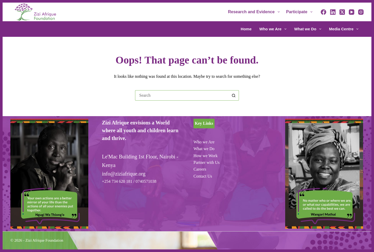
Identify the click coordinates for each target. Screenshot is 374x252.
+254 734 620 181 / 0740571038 (129, 181)
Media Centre (343, 29)
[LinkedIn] (333, 12)
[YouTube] (351, 12)
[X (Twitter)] (342, 12)
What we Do (308, 29)
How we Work (205, 155)
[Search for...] (182, 95)
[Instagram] (361, 12)
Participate (300, 12)
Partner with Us (206, 162)
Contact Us (202, 176)
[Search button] (234, 95)
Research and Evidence (255, 12)
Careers (199, 169)
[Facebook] (323, 12)
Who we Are (274, 29)
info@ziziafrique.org (123, 174)
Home (246, 29)
